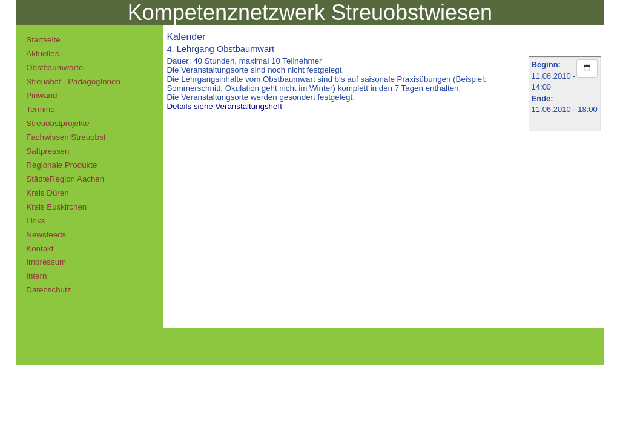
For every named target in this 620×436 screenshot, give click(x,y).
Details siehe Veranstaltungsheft (224, 106)
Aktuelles (42, 53)
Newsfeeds (46, 234)
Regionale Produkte (61, 165)
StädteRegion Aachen (65, 178)
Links (35, 220)
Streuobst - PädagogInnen (73, 81)
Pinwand (41, 95)
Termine (40, 109)
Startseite (43, 39)
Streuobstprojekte (57, 123)
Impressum (46, 261)
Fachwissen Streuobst (65, 137)
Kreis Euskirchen (56, 206)
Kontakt (39, 248)
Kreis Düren (47, 192)
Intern (36, 275)
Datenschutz (48, 289)
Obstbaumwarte (54, 67)
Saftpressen (47, 151)
